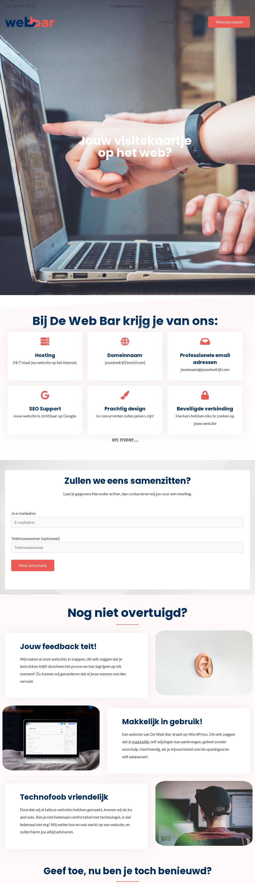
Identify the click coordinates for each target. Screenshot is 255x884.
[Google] (247, 7)
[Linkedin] (236, 7)
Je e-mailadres (127, 519)
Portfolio (169, 21)
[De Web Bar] (30, 21)
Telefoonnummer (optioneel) (127, 545)
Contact (192, 21)
